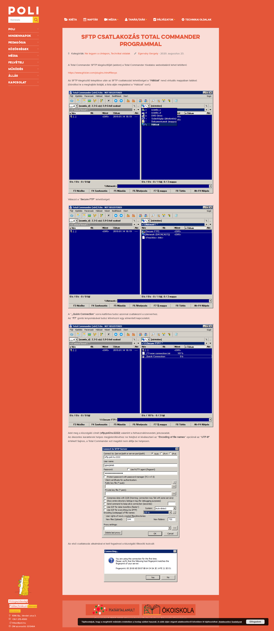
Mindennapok (23, 36)
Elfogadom (255, 621)
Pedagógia (23, 42)
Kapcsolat (23, 82)
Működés (23, 69)
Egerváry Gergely (148, 53)
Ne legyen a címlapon (97, 53)
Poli (23, 29)
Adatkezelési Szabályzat (230, 622)
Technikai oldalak (196, 19)
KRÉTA (70, 19)
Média (23, 56)
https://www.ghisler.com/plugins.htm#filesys (92, 72)
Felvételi (23, 62)
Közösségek (23, 49)
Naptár (90, 19)
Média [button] (111, 19)
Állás (23, 76)
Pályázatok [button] (164, 19)
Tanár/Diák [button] (136, 19)
